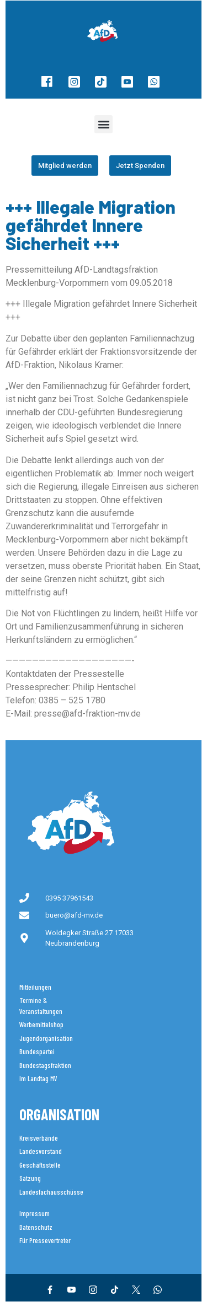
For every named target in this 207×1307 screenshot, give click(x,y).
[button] (103, 124)
